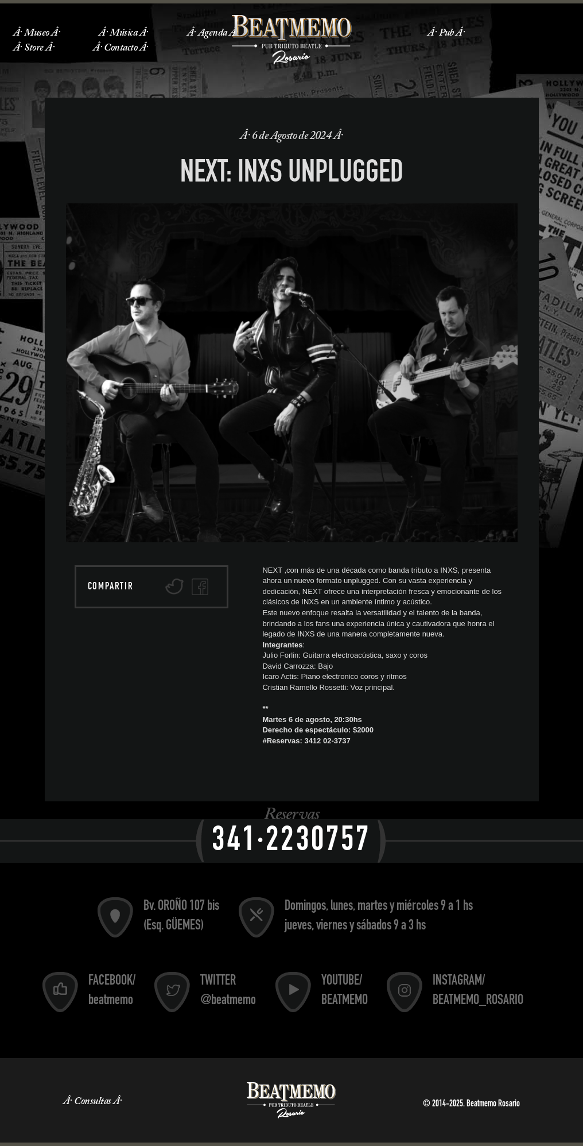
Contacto (120, 48)
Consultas (92, 1102)
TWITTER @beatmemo (228, 991)
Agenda (212, 33)
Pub (446, 33)
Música (123, 33)
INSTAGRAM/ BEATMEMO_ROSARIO (478, 991)
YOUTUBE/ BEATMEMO (344, 991)
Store (33, 48)
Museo (36, 33)
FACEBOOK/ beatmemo (111, 991)
